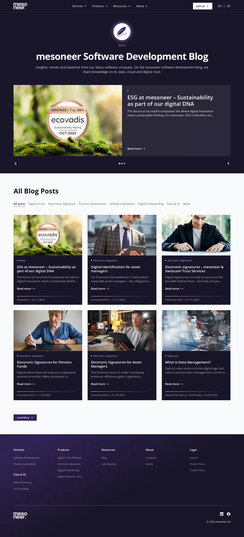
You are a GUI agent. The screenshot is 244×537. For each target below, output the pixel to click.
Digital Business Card (70, 476)
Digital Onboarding (68, 470)
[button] (79, 6)
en (219, 6)
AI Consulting (21, 488)
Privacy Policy (197, 464)
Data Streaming (22, 482)
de (228, 6)
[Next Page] (25, 417)
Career (149, 464)
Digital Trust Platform (70, 457)
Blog (104, 457)
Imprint (194, 457)
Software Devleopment (26, 457)
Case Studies (109, 464)
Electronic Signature (69, 464)
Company (151, 457)
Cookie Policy (197, 470)
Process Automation (25, 464)
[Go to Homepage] (20, 6)
